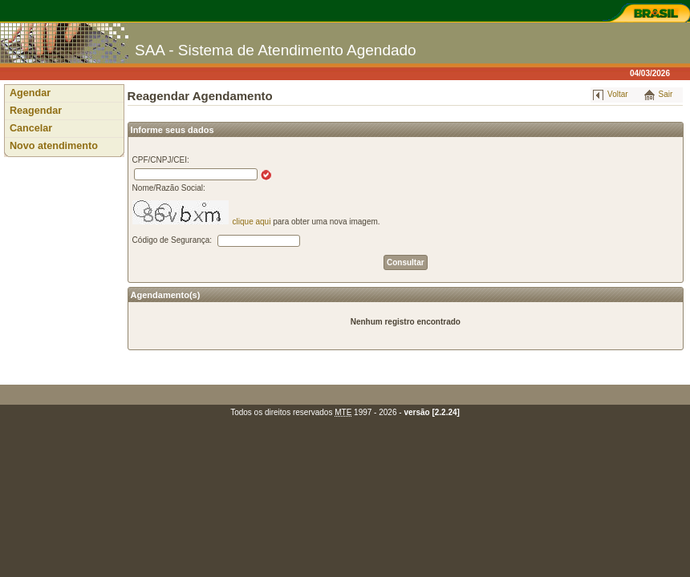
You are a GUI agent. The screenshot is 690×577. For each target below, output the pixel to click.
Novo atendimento (54, 145)
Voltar (617, 94)
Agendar (30, 93)
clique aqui (252, 221)
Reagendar (36, 110)
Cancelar (31, 128)
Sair (666, 94)
